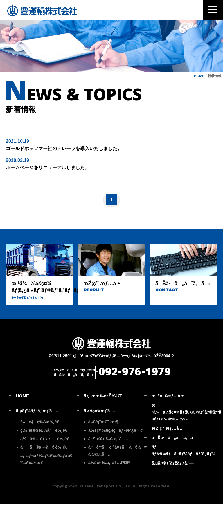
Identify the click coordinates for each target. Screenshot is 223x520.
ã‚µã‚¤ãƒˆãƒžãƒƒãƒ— (173, 478)
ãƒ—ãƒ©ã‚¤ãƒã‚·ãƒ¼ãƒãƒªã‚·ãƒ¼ (182, 466)
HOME (199, 91)
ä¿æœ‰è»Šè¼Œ (103, 411)
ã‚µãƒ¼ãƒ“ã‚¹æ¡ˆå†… (37, 426)
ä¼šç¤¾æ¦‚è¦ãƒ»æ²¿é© (115, 445)
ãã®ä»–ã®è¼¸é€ (45, 462)
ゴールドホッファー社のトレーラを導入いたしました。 (64, 164)
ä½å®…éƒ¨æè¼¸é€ (46, 454)
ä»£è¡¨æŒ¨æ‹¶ (103, 437)
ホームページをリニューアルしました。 (47, 183)
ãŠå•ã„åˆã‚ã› (175, 452)
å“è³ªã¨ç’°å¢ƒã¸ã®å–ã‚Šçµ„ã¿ (116, 466)
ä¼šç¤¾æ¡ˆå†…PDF (109, 477)
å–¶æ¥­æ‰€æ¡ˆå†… (108, 454)
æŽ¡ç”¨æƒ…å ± (167, 443)
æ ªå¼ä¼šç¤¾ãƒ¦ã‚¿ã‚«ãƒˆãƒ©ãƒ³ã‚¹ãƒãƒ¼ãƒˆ (182, 427)
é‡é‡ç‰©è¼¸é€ (41, 437)
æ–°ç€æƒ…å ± (168, 411)
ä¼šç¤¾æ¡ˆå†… (100, 426)
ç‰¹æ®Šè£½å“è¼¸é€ (45, 445)
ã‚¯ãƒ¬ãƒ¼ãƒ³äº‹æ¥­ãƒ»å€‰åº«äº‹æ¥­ (46, 474)
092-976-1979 (135, 388)
